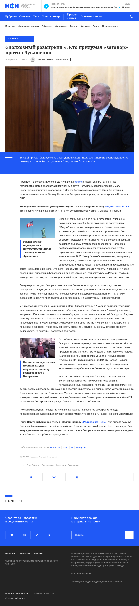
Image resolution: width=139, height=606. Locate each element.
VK (72, 447)
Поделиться (63, 59)
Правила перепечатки (16, 593)
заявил (78, 181)
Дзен (65, 447)
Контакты (25, 553)
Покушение (48, 465)
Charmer (20, 598)
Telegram (81, 447)
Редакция (10, 553)
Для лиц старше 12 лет (44, 593)
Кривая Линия (72, 16)
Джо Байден (33, 465)
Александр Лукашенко (67, 465)
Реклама (38, 553)
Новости (55, 447)
